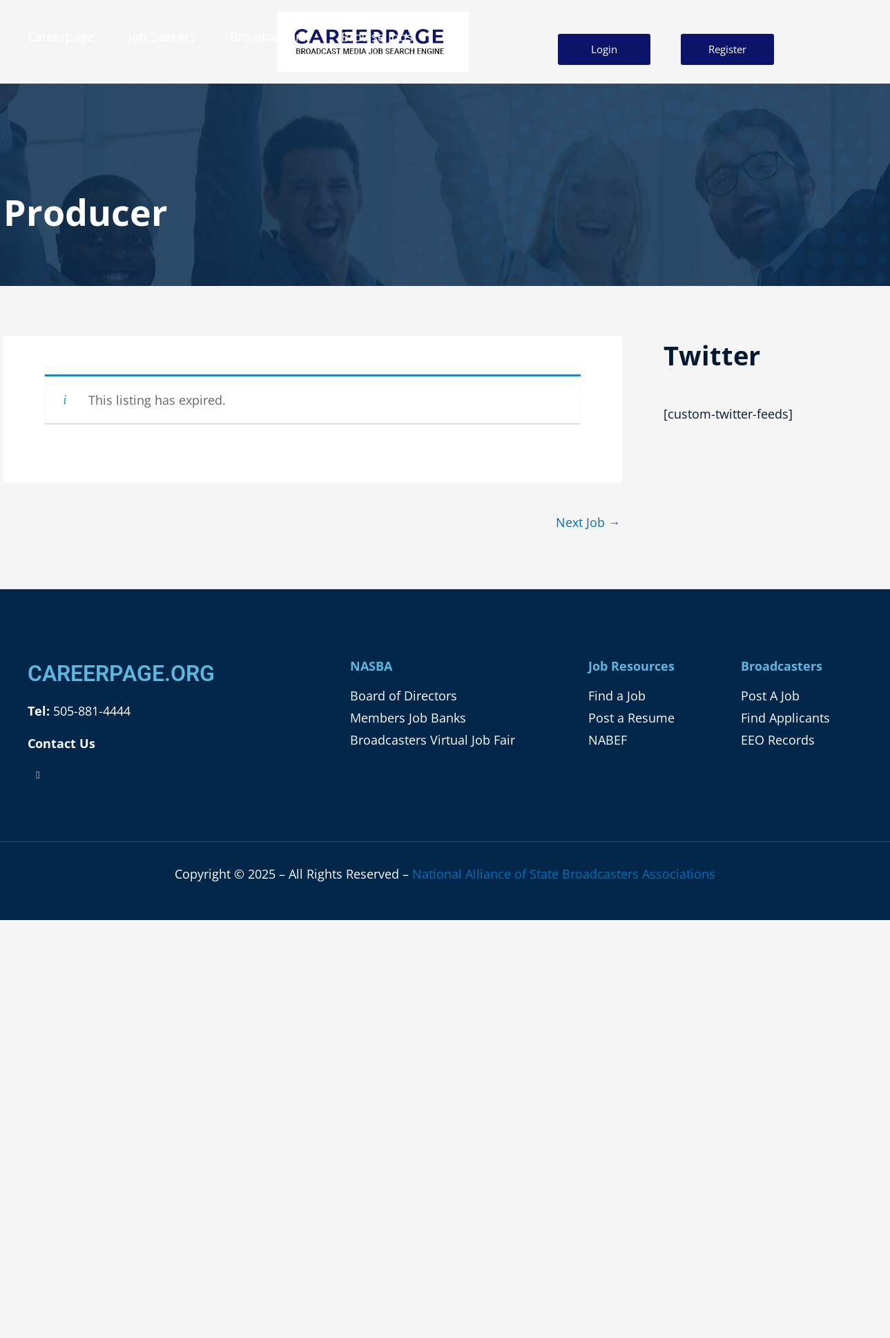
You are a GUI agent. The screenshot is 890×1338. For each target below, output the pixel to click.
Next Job (588, 522)
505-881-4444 (90, 711)
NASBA (371, 666)
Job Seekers (161, 36)
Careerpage (61, 36)
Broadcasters (268, 36)
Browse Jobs (377, 36)
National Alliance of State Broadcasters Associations (563, 874)
